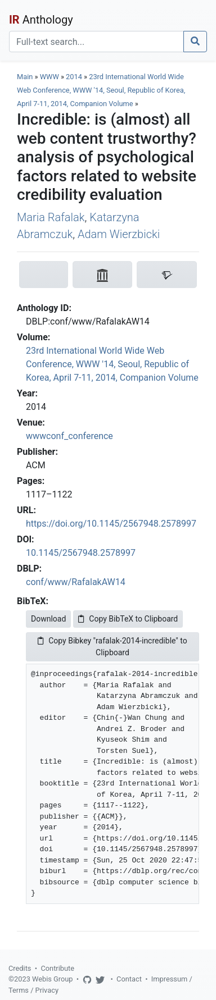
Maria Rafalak (51, 217)
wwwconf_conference (69, 436)
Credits (19, 968)
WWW (49, 76)
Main (25, 76)
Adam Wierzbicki (119, 234)
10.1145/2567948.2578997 (81, 552)
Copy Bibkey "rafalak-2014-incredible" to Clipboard (112, 646)
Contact (129, 979)
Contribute (57, 968)
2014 (74, 76)
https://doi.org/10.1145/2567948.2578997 (111, 523)
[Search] (96, 41)
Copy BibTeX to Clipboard (128, 618)
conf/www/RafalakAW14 (75, 582)
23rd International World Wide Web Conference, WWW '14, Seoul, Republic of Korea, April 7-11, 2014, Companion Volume (101, 90)
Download (48, 618)
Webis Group (52, 979)
